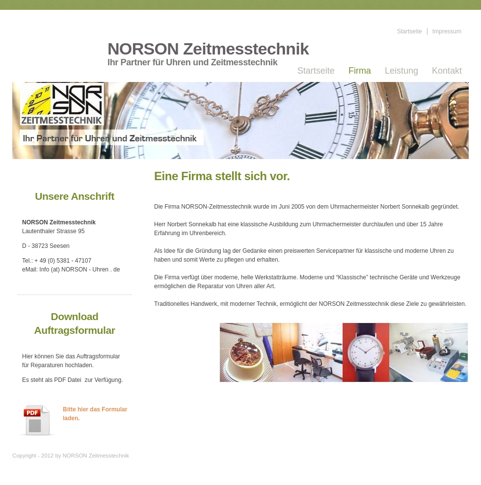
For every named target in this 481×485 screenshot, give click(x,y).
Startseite (409, 31)
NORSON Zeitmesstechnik (208, 49)
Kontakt (447, 71)
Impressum (446, 31)
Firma (359, 71)
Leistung (401, 71)
